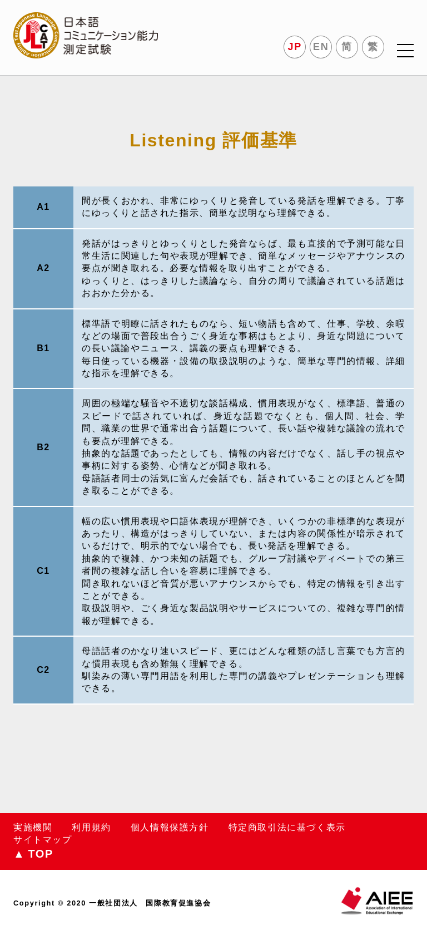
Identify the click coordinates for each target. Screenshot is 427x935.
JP (295, 46)
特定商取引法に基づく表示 (287, 827)
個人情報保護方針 (170, 827)
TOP (33, 854)
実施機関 (32, 827)
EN (321, 46)
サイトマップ (42, 839)
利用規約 (91, 827)
